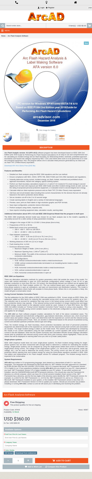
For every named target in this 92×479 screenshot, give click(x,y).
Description (46, 147)
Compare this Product (57, 467)
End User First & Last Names (15, 434)
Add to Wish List (35, 467)
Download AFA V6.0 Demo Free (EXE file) (19, 166)
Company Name (11, 442)
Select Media (9, 450)
